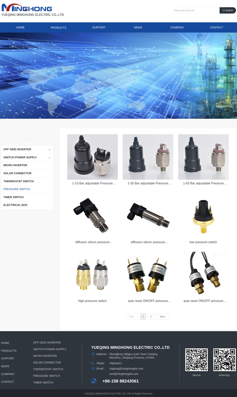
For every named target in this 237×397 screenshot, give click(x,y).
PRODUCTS (58, 27)
